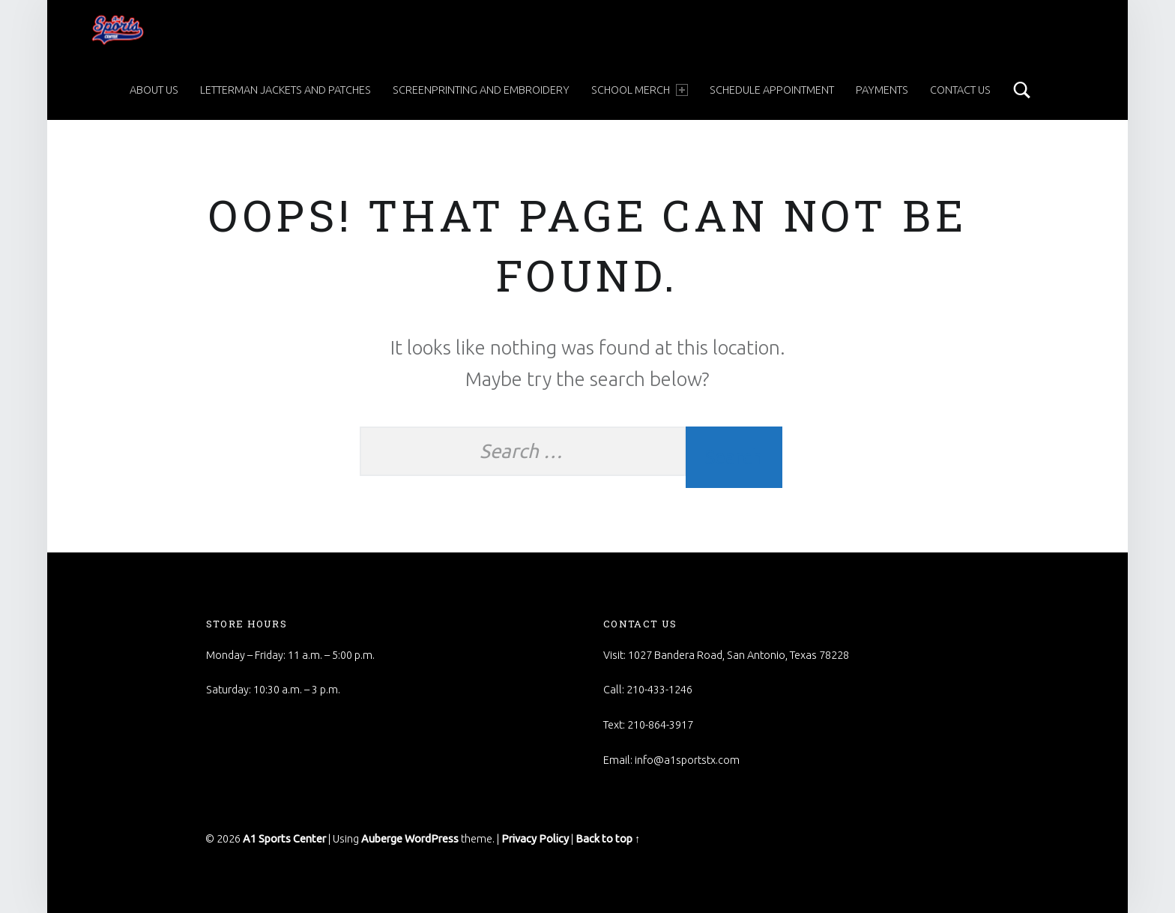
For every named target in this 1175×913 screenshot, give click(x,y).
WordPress (432, 839)
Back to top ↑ (608, 839)
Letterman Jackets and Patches (285, 90)
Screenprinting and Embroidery (481, 90)
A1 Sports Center (284, 839)
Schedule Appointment (772, 90)
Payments (882, 90)
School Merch (639, 90)
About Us (154, 90)
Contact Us (960, 90)
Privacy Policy (535, 839)
